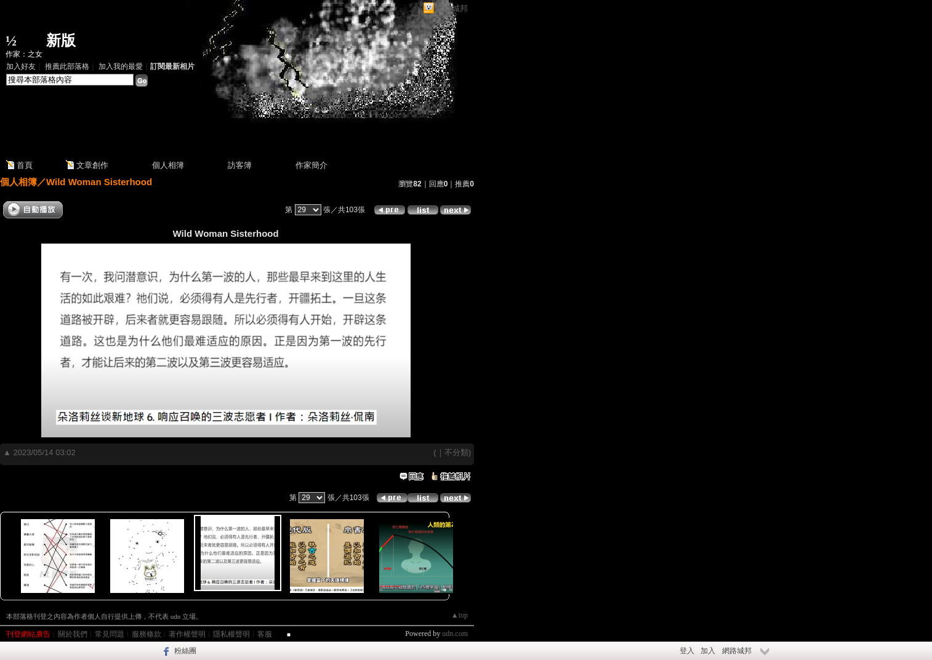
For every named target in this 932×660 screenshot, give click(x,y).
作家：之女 (24, 54)
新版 (61, 41)
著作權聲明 (187, 634)
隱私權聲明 (231, 634)
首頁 (25, 165)
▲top (459, 615)
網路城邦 (452, 8)
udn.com (455, 633)
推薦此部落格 (67, 66)
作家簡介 (311, 165)
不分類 (456, 452)
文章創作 (92, 165)
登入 (687, 650)
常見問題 (109, 634)
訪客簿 (240, 165)
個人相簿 (168, 165)
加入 (708, 650)
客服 (264, 634)
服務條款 (146, 634)
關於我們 (72, 634)
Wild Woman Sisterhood (99, 182)
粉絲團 (185, 650)
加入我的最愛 (120, 66)
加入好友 (21, 66)
